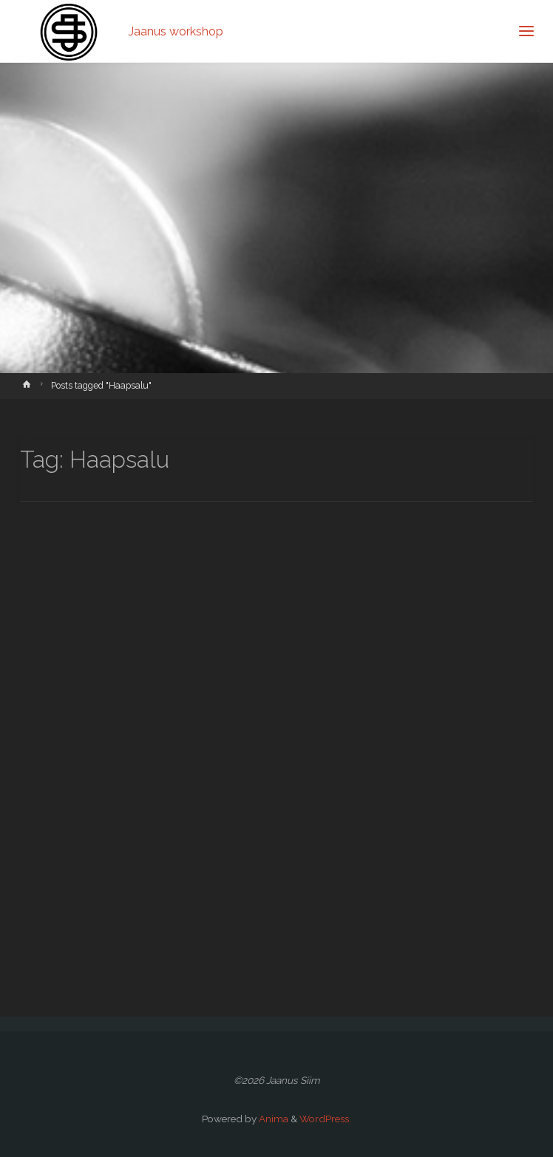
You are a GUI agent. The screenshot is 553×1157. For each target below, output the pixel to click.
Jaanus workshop (176, 31)
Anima (272, 1118)
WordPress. (325, 1118)
